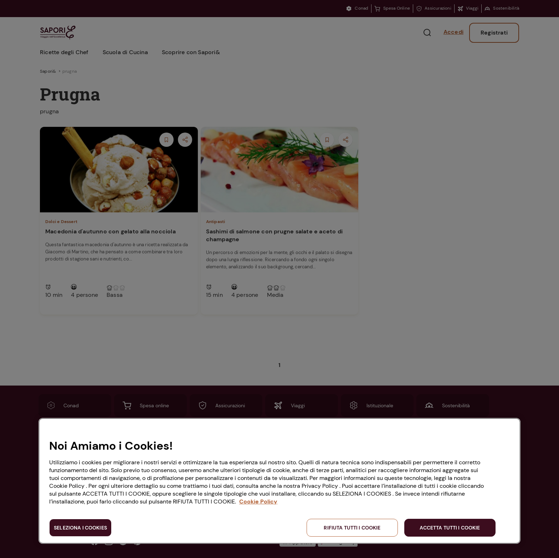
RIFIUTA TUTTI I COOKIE (352, 528)
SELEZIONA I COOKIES (80, 528)
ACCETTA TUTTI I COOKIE (450, 528)
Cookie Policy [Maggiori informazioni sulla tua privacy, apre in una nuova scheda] (258, 501)
